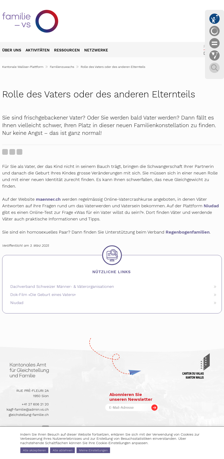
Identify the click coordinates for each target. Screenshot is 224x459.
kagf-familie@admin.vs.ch (28, 409)
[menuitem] (14, 50)
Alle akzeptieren (34, 450)
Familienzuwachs (62, 67)
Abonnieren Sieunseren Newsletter (130, 397)
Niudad (211, 205)
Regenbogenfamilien (188, 232)
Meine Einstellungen (93, 450)
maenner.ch (48, 199)
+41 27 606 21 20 (35, 404)
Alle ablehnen (62, 450)
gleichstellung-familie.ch (29, 415)
